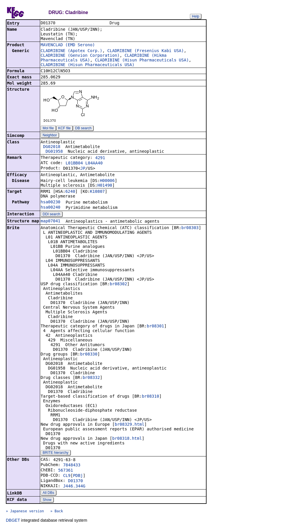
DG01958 (54, 152)
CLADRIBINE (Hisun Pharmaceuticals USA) (142, 60)
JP (82, 168)
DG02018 (51, 147)
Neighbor (50, 136)
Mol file (48, 129)
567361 (65, 470)
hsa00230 (50, 202)
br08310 (150, 396)
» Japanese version (25, 512)
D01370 (75, 481)
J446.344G (74, 486)
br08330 (88, 354)
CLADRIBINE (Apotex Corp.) (72, 51)
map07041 (50, 221)
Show (47, 500)
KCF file (64, 129)
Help (195, 16)
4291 (100, 158)
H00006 (107, 181)
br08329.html (129, 424)
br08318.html (127, 439)
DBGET (13, 520)
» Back (56, 512)
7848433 (71, 465)
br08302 (118, 284)
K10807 (97, 192)
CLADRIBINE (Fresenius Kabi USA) (145, 51)
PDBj (78, 476)
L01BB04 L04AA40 (84, 163)
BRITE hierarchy (56, 453)
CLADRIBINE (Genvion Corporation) (80, 56)
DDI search (51, 215)
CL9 (66, 476)
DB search (83, 129)
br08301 (155, 326)
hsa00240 (50, 207)
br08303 (190, 228)
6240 (70, 192)
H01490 (104, 185)
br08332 (91, 378)
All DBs (48, 493)
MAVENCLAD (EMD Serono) (68, 45)
